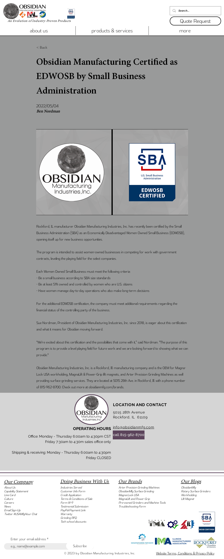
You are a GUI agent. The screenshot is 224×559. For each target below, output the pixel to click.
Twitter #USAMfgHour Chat (20, 514)
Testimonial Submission (74, 506)
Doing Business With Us (84, 481)
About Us (9, 487)
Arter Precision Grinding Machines (139, 487)
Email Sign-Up (12, 510)
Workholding (189, 495)
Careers (9, 503)
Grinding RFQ (69, 518)
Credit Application (71, 495)
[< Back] (51, 47)
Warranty (66, 514)
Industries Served (71, 487)
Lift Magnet (187, 499)
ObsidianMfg (188, 487)
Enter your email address (28, 539)
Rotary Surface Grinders (195, 491)
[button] (195, 21)
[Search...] (194, 10)
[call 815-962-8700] (128, 434)
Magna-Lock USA (129, 495)
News (7, 506)
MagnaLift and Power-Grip (134, 499)
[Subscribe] (80, 546)
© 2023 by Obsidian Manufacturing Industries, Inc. (99, 553)
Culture (8, 499)
